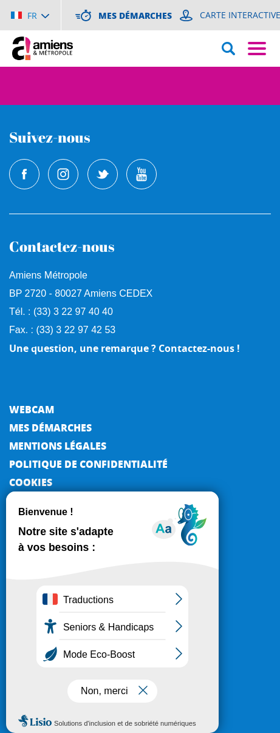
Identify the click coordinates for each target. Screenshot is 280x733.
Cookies (30, 482)
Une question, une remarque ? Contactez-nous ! (124, 348)
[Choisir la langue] (30, 15)
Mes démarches (50, 427)
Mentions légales (57, 446)
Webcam (31, 409)
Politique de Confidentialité (88, 464)
